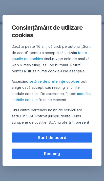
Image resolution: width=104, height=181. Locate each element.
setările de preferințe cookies (54, 81)
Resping (52, 153)
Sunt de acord (52, 137)
